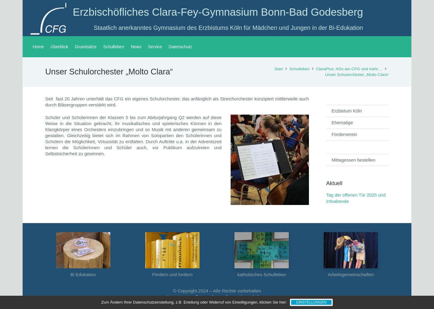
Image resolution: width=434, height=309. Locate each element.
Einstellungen (311, 302)
